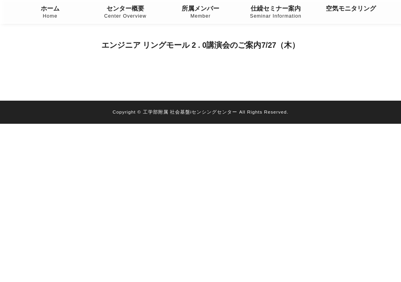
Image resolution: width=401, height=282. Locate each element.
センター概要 (125, 12)
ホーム (50, 12)
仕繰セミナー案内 (275, 12)
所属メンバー (200, 12)
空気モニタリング (351, 8)
